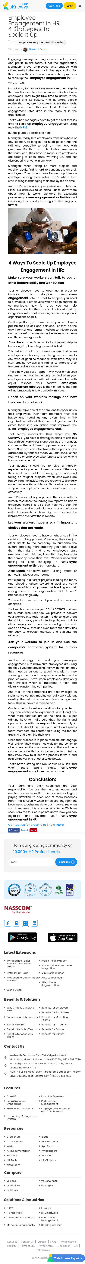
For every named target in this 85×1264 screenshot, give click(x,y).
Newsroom (13, 1165)
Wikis (10, 1146)
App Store (47, 1146)
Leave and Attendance (20, 1217)
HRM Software (49, 1212)
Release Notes (68, 1241)
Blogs (45, 1136)
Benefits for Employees (55, 1012)
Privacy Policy (46, 1245)
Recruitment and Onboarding (17, 1102)
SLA (75, 1245)
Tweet (24, 830)
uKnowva (47, 1258)
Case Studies (15, 1141)
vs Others (12, 1190)
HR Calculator (50, 1141)
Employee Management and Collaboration (56, 1110)
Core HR (12, 1096)
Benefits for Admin (53, 1029)
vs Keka (11, 1180)
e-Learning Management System (22, 1117)
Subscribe (67, 862)
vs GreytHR (13, 1185)
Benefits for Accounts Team (20, 1035)
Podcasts (12, 1155)
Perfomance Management (49, 1219)
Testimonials (42, 1250)
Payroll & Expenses (52, 1096)
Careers (41, 1241)
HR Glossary (49, 1160)
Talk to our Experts (68, 1258)
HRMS (10, 1208)
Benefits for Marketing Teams (55, 1018)
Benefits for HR (15, 1024)
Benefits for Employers (55, 1007)
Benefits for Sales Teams (22, 1029)
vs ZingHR (47, 1185)
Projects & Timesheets (20, 1108)
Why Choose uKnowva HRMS (20, 1009)
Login (70, 6)
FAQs (53, 1241)
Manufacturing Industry (21, 1225)
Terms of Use (27, 1245)
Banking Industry (51, 1225)
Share (14, 830)
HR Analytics (14, 1212)
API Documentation (18, 1150)
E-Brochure (13, 1136)
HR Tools (12, 1160)
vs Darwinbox (49, 1180)
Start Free (54, 6)
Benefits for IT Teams (54, 1024)
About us (12, 1241)
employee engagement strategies (41, 42)
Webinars (47, 1155)
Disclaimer (64, 1245)
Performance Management (49, 1102)
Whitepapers (49, 1150)
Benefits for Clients (53, 1034)
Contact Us (27, 1241)
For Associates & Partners (22, 1017)
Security (11, 1245)
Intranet (46, 1208)
